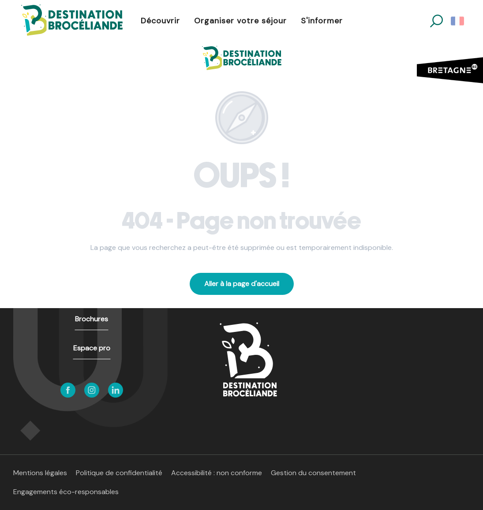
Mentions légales (40, 472)
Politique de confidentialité (119, 472)
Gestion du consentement (313, 472)
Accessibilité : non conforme (216, 472)
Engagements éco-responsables (66, 491)
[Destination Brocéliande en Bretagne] (241, 58)
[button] (436, 21)
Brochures (91, 319)
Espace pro (91, 348)
